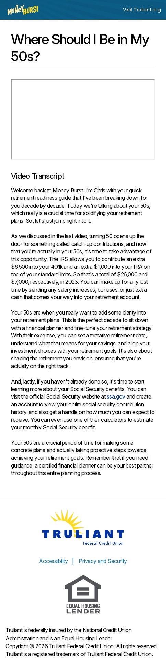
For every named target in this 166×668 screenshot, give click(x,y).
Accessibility (53, 561)
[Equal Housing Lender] (83, 594)
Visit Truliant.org (142, 9)
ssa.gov (116, 396)
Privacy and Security (103, 561)
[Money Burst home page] (23, 9)
